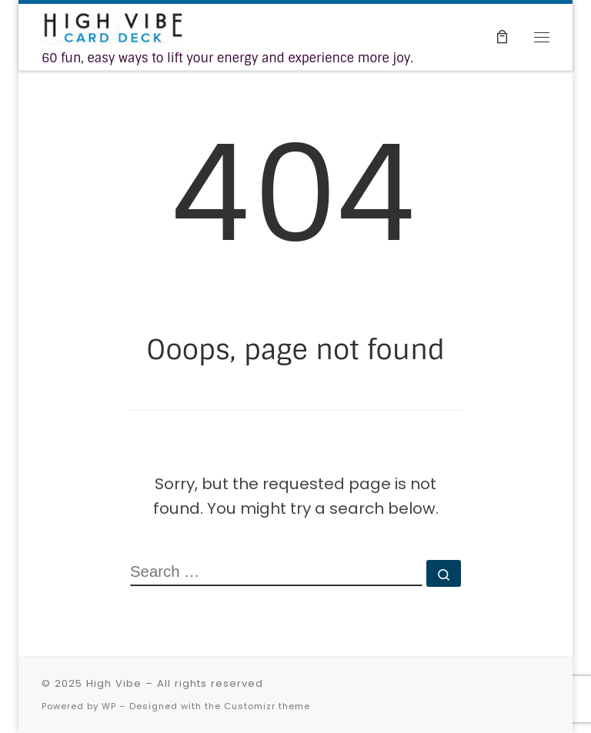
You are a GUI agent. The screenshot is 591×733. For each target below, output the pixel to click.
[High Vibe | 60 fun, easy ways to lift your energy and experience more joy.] (113, 27)
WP (109, 706)
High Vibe (114, 683)
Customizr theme (267, 706)
